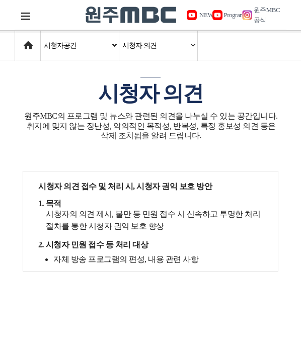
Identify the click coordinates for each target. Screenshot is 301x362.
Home (24, 40)
